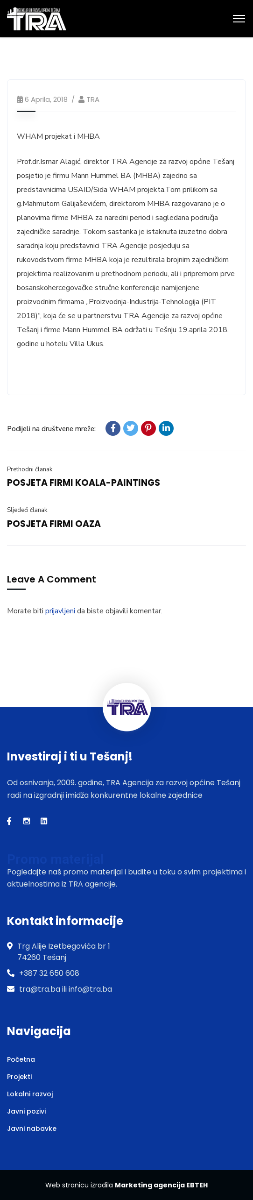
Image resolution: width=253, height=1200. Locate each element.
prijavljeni (60, 611)
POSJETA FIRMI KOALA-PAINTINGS (83, 482)
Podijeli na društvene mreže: (51, 428)
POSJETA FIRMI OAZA (54, 524)
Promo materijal (55, 859)
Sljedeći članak (27, 510)
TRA (92, 99)
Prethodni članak (29, 469)
